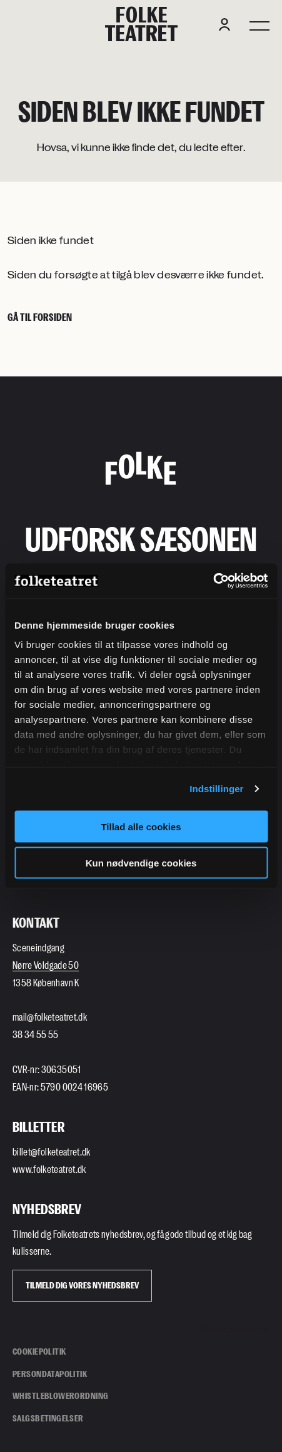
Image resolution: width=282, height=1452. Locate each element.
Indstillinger (216, 788)
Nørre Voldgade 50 (46, 965)
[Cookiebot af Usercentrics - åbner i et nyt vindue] (213, 581)
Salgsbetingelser (48, 1418)
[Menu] (259, 24)
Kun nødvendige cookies (141, 863)
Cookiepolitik (39, 1351)
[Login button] (224, 24)
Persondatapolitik (50, 1373)
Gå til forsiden (40, 317)
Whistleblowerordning (60, 1395)
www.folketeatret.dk (49, 1169)
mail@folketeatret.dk (50, 1017)
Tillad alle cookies (141, 826)
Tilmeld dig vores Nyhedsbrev (82, 1285)
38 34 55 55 (36, 1034)
